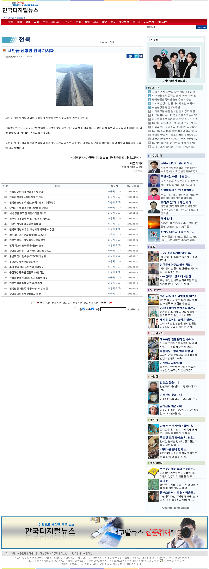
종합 (10, 22)
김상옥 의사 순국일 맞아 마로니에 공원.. (174, 91)
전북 (112, 42)
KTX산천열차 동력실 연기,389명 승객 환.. (175, 95)
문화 (45, 22)
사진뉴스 (56, 22)
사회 (36, 22)
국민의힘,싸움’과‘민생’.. (175, 176)
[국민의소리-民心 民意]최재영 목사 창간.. (174, 130)
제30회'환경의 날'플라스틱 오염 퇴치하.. (174, 103)
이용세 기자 (114, 202)
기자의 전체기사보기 (132, 167)
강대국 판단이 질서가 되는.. (177, 163)
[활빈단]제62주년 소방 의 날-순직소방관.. (174, 123)
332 (96, 303)
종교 (113, 22)
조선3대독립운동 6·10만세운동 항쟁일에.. (174, 138)
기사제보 (162, 22)
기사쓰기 (149, 22)
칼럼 (87, 22)
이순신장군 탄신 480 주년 (166, 107)
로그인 (136, 22)
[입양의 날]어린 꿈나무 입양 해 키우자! (173, 142)
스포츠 (68, 22)
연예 (78, 22)
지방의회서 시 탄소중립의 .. (177, 190)
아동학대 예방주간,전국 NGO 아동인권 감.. (175, 119)
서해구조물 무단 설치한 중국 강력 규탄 (173, 111)
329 (80, 303)
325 (59, 303)
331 (91, 303)
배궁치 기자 (114, 191)
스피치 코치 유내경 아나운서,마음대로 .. (174, 146)
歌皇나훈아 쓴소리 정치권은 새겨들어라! (174, 115)
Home (103, 42)
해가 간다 (166, 218)
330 (86, 303)
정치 (19, 22)
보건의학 (124, 22)
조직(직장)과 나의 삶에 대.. (177, 202)
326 (64, 303)
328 (75, 303)
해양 (104, 22)
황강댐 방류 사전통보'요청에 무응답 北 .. (174, 134)
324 (54, 303)
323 (48, 303)
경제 (27, 22)
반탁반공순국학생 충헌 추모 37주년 (171, 99)
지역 (95, 22)
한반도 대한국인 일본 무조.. (177, 232)
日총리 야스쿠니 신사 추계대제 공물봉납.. (175, 127)
